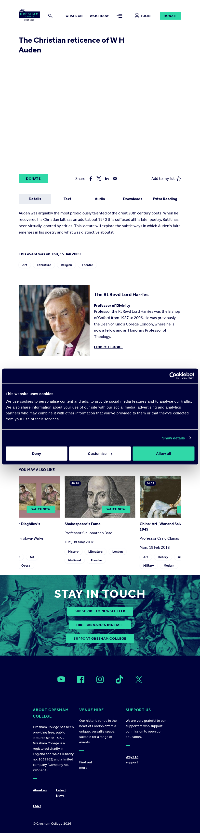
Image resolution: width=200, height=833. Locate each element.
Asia (181, 557)
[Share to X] (99, 178)
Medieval (74, 560)
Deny (36, 453)
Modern (169, 565)
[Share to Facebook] (91, 178)
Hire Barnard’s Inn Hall (100, 625)
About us (40, 790)
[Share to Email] (115, 178)
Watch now (99, 16)
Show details (173, 438)
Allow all (163, 453)
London (118, 551)
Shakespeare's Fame (83, 524)
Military (149, 565)
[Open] (61, 679)
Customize (100, 453)
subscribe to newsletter (100, 611)
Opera (26, 565)
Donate (171, 16)
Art (24, 265)
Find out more (108, 347)
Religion (66, 265)
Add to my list (166, 178)
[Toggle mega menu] (120, 16)
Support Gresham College (100, 638)
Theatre (87, 265)
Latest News (61, 793)
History (73, 551)
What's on (74, 16)
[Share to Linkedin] (107, 178)
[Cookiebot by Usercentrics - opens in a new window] (172, 375)
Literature (44, 265)
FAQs (37, 806)
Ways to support (132, 759)
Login (142, 16)
